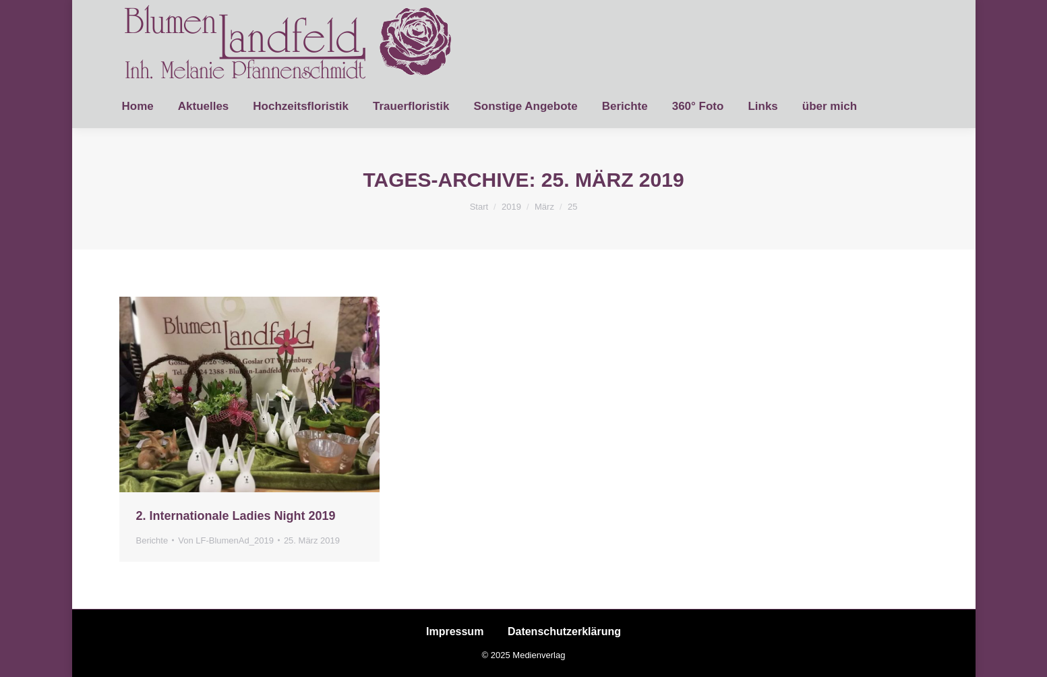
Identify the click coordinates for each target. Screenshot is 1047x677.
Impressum (454, 631)
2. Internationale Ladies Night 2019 (236, 516)
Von (226, 540)
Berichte (152, 540)
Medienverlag (538, 655)
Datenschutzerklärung (564, 631)
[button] (29, 647)
